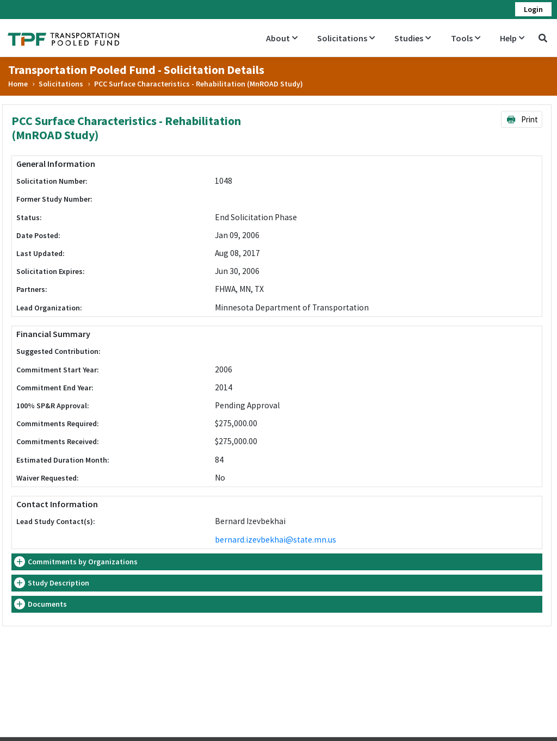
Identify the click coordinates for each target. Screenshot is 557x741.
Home (18, 84)
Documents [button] (47, 604)
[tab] (276, 561)
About (282, 38)
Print (522, 119)
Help (512, 38)
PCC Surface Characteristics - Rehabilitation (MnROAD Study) (198, 84)
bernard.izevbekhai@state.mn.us (275, 539)
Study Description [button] (58, 583)
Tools (465, 38)
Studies (412, 38)
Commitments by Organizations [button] (83, 561)
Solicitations (346, 38)
